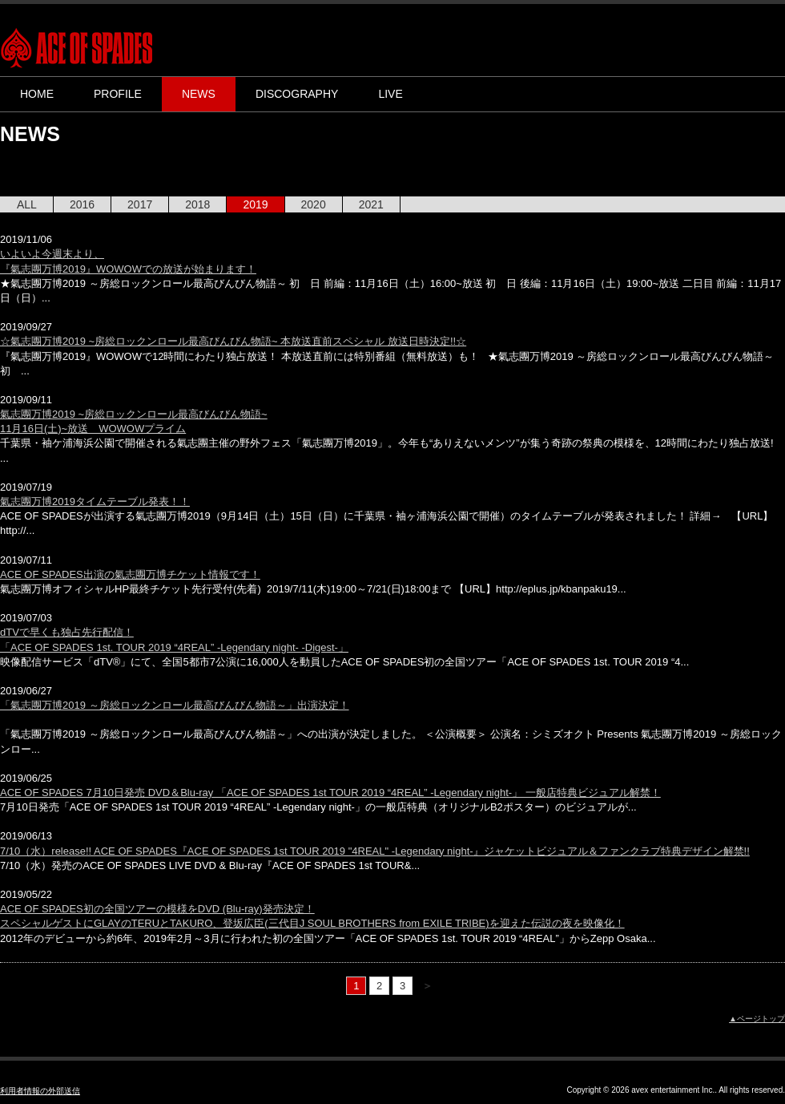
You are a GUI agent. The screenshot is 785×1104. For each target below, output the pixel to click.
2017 (139, 204)
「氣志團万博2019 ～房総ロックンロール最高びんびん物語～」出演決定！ (174, 705)
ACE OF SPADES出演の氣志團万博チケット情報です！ (130, 574)
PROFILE (118, 93)
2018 (197, 204)
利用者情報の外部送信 (40, 1090)
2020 (313, 204)
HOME (37, 93)
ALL (27, 204)
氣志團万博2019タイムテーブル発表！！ (95, 501)
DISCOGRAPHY (297, 93)
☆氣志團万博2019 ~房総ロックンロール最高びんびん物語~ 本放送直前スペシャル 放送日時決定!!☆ (233, 341)
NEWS (198, 93)
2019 (255, 204)
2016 (82, 204)
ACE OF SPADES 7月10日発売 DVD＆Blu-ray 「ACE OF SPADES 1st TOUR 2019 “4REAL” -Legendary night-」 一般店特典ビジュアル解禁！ (330, 793)
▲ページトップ (757, 1018)
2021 (371, 204)
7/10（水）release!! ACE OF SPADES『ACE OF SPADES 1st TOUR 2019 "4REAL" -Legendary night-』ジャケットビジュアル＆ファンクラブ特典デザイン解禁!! (375, 851)
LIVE (390, 93)
